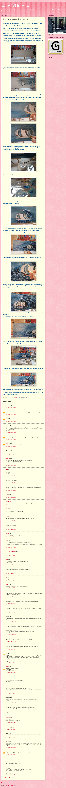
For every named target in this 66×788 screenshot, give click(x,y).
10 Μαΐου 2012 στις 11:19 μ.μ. (11, 612)
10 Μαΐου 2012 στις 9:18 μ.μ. (11, 504)
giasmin (7, 645)
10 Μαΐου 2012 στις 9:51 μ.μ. (11, 529)
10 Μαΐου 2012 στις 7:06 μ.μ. (11, 446)
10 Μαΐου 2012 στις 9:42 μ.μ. (11, 520)
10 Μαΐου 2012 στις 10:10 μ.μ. (11, 564)
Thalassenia (8, 458)
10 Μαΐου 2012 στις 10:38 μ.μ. (11, 587)
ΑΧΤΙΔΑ (7, 508)
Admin (7, 653)
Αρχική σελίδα (22, 782)
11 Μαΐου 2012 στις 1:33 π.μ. (11, 649)
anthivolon (8, 516)
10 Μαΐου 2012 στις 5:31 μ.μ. (11, 407)
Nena (7, 607)
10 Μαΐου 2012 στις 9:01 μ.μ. (11, 482)
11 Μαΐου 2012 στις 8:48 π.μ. (11, 672)
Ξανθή (7, 559)
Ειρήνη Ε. (7, 425)
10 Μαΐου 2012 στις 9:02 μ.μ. (11, 490)
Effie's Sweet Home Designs (11, 551)
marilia (7, 523)
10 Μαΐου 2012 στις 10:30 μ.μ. (11, 580)
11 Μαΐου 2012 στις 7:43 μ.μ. (11, 729)
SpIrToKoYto (8, 624)
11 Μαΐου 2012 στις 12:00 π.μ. (11, 621)
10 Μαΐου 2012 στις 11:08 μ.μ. (11, 603)
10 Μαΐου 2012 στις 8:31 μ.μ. (11, 465)
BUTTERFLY (8, 717)
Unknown (7, 443)
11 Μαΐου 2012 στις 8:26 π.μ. (11, 662)
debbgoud (7, 533)
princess (7, 494)
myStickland (8, 705)
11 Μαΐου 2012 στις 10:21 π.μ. (11, 702)
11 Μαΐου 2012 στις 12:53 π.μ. (11, 641)
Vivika (7, 751)
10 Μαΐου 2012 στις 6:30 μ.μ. (11, 421)
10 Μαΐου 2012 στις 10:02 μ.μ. (11, 555)
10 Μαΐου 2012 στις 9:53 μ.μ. (11, 547)
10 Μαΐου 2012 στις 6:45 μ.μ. (11, 432)
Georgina (7, 411)
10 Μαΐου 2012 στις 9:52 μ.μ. (11, 536)
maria (7, 469)
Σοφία (7, 478)
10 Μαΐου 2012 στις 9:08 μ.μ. (11, 497)
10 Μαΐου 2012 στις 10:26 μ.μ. (11, 573)
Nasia (7, 418)
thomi (7, 726)
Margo (7, 686)
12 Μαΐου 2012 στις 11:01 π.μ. (11, 774)
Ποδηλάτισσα (8, 501)
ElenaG (7, 540)
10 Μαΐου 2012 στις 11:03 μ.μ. (11, 596)
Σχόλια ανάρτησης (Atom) (10, 785)
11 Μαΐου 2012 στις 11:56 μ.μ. (11, 747)
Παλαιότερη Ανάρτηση (39, 782)
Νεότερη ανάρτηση (6, 782)
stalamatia (7, 584)
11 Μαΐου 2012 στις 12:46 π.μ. (11, 634)
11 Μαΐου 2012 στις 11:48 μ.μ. (11, 737)
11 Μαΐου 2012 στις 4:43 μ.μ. (11, 722)
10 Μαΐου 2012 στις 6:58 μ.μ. (11, 439)
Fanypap (7, 591)
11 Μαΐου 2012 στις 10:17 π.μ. (11, 693)
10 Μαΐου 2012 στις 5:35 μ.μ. (11, 414)
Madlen (7, 567)
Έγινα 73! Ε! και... (15, 5)
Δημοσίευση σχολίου (8, 777)
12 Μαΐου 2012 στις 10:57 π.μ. (11, 754)
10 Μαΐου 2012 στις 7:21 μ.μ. (11, 454)
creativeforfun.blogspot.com (11, 436)
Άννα (6, 577)
